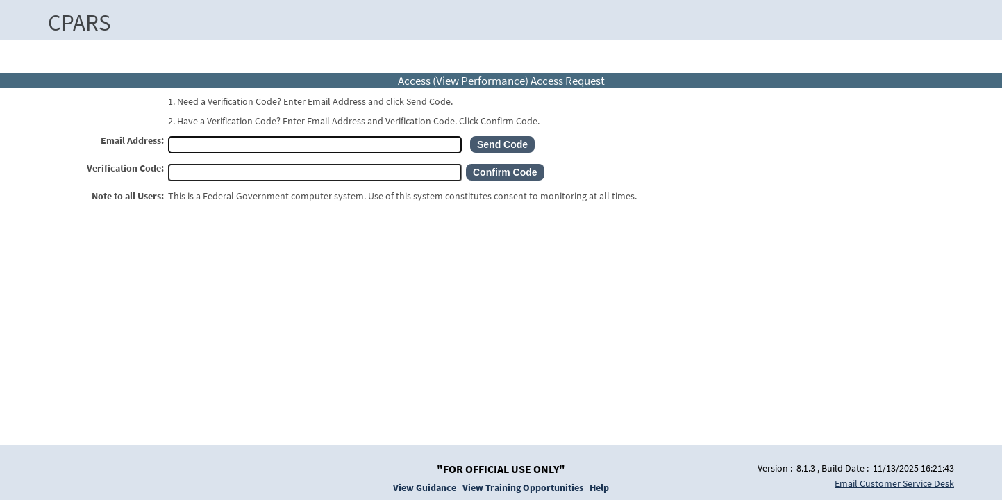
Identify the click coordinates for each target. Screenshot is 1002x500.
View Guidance (424, 487)
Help (599, 487)
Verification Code (124, 168)
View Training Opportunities (522, 487)
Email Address (131, 140)
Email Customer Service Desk (894, 483)
